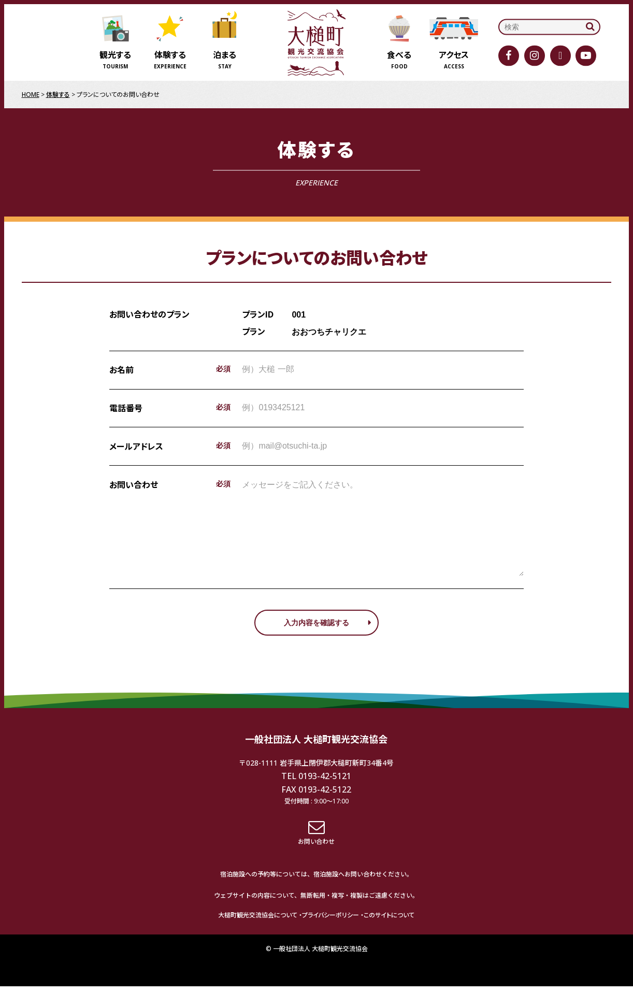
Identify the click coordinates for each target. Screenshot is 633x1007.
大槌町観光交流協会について (257, 935)
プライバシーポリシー (330, 935)
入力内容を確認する (316, 643)
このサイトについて (389, 935)
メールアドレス (136, 446)
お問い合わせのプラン (149, 314)
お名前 (121, 370)
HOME (30, 94)
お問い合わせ (133, 485)
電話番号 (125, 408)
